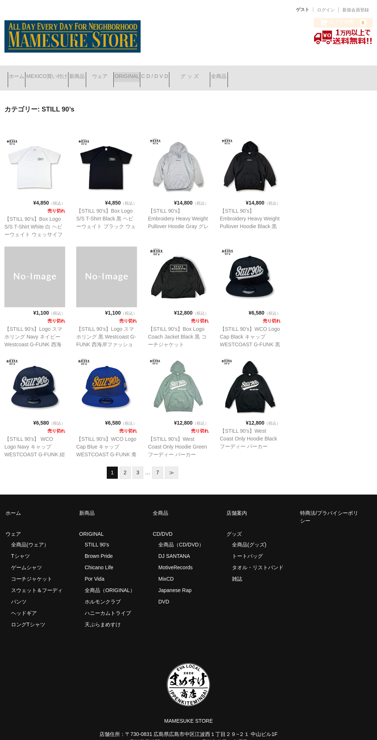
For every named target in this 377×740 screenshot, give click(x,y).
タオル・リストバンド (257, 558)
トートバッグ (247, 546)
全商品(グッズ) (249, 535)
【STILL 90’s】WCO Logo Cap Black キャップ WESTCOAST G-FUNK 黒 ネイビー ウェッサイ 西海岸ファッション (250, 334)
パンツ (19, 592)
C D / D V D (223, 73)
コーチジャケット (31, 569)
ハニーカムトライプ (108, 603)
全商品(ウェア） (30, 535)
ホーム (20, 73)
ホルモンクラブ (103, 592)
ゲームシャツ (26, 558)
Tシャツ (20, 546)
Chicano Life (99, 558)
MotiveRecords (175, 558)
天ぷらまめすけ (103, 615)
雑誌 (237, 569)
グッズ (236, 524)
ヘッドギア (24, 603)
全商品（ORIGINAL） (110, 581)
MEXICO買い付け (63, 73)
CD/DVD (163, 524)
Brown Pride (99, 546)
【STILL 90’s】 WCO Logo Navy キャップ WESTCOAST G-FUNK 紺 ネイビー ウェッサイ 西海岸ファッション (34, 444)
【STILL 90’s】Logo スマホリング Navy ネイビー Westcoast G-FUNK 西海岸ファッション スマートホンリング (33, 334)
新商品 (106, 73)
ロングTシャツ (28, 615)
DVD (163, 592)
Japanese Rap (174, 581)
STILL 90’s (97, 535)
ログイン (326, 10)
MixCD (166, 569)
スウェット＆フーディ (37, 581)
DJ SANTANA (174, 546)
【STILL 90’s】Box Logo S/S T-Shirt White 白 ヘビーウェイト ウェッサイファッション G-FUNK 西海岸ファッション (33, 224)
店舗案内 (236, 503)
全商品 (313, 73)
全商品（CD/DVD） (183, 535)
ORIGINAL (182, 73)
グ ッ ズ (271, 73)
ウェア (142, 73)
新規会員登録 (355, 10)
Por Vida (94, 569)
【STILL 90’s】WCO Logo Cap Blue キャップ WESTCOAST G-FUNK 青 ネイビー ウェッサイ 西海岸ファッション (106, 444)
